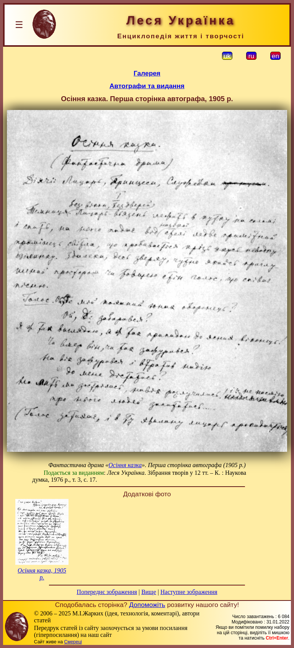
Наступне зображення (188, 592)
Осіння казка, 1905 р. (42, 574)
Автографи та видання (147, 86)
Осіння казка (125, 465)
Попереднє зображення (107, 592)
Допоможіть (147, 605)
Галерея (147, 73)
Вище (148, 592)
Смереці (73, 642)
